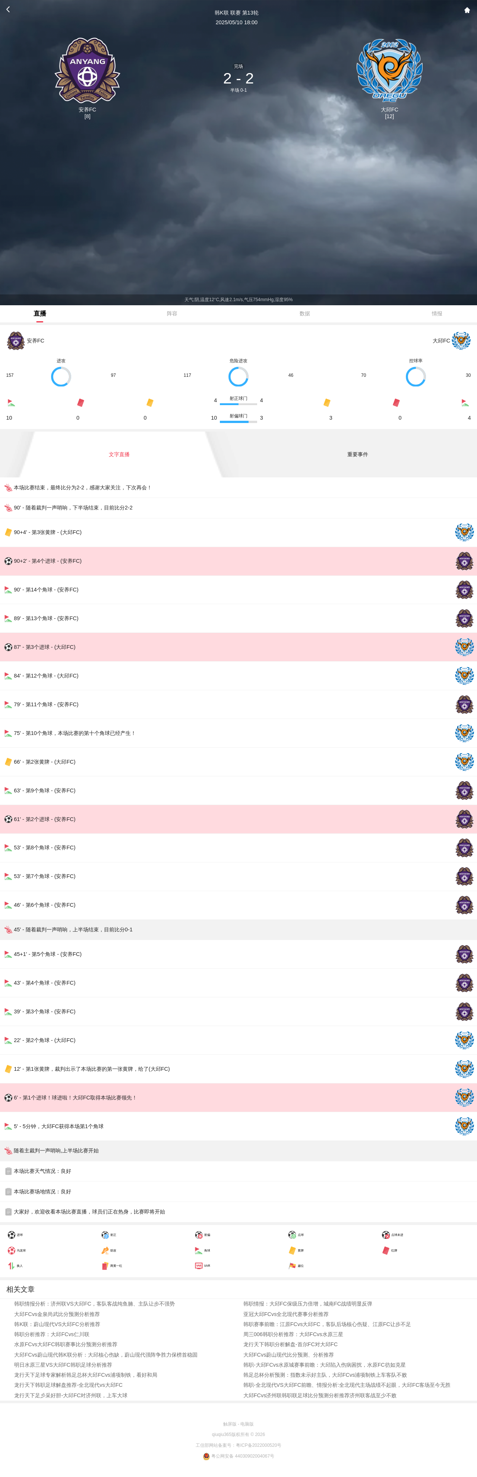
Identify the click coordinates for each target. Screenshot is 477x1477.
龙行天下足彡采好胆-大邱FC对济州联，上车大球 (70, 1395)
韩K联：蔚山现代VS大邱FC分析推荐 (57, 1324)
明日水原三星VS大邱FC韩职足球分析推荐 (63, 1365)
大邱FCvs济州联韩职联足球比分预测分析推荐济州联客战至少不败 (320, 1395)
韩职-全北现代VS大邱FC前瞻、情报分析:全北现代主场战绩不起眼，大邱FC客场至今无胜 (347, 1385)
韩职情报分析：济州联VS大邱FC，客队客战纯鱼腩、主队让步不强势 (94, 1304)
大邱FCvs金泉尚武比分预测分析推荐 (57, 1314)
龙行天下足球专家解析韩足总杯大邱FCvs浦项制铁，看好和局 (85, 1375)
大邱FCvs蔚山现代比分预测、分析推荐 (288, 1355)
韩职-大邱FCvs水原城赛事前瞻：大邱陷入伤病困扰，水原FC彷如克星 (324, 1365)
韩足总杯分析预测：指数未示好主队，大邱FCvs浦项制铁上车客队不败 (325, 1375)
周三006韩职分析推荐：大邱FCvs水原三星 (293, 1334)
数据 (305, 313)
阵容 (172, 313)
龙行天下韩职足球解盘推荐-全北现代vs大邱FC (68, 1385)
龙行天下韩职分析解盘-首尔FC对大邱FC (290, 1344)
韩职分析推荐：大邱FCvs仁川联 (51, 1334)
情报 (437, 313)
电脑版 (247, 1424)
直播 (40, 313)
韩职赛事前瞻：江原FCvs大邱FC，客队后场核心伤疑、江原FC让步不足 (327, 1324)
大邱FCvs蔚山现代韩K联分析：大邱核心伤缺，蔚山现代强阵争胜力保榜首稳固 (105, 1355)
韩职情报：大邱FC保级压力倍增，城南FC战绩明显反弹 (308, 1304)
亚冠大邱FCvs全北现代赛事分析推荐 (286, 1314)
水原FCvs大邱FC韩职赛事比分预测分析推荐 (65, 1344)
